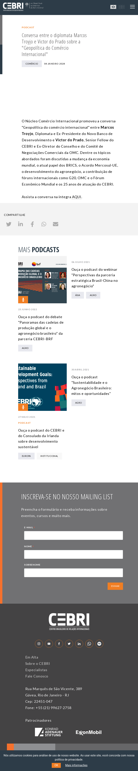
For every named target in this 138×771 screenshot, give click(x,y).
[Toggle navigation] (132, 7)
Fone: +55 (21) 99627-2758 (48, 707)
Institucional (49, 456)
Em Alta (31, 657)
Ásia (77, 295)
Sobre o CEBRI (37, 663)
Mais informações (76, 765)
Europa (26, 456)
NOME (29, 547)
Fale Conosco (36, 676)
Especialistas (36, 670)
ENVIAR (115, 586)
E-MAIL (29, 528)
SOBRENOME (32, 564)
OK (56, 765)
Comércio (31, 63)
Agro (25, 348)
